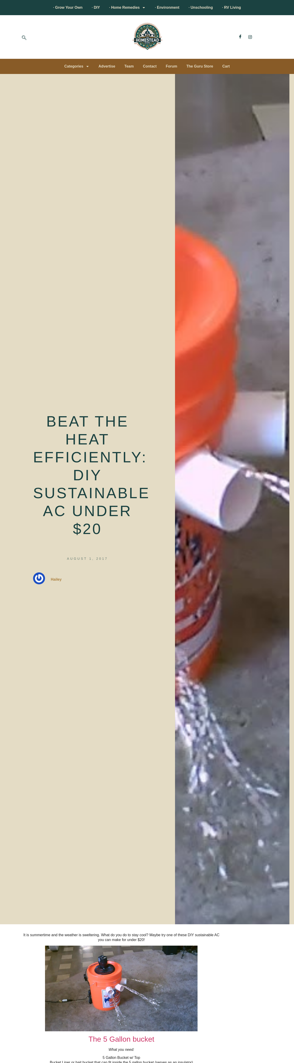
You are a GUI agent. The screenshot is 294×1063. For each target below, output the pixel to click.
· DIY (96, 7)
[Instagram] (250, 37)
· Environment (167, 7)
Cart (226, 66)
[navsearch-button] (24, 38)
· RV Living (231, 7)
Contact (150, 66)
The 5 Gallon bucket (121, 1039)
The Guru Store (200, 66)
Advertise (107, 66)
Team (129, 66)
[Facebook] (240, 37)
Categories (76, 66)
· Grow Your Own (67, 7)
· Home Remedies (127, 7)
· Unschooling (201, 7)
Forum (171, 66)
